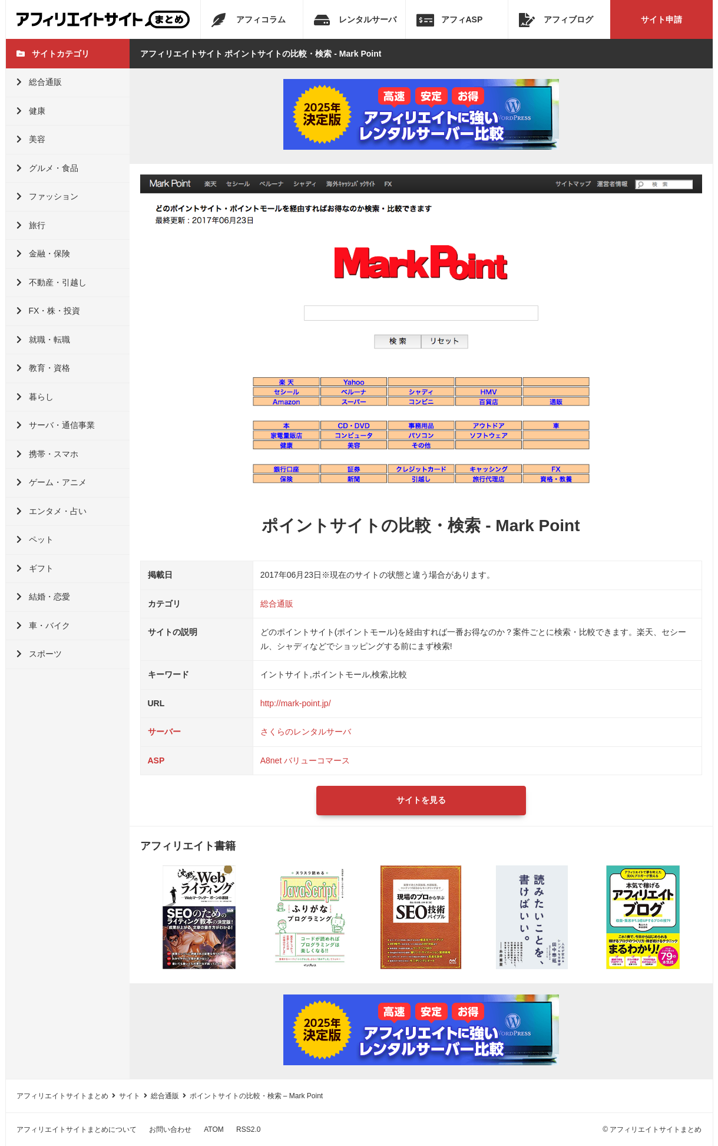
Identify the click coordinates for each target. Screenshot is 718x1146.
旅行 (30, 225)
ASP (156, 760)
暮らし (35, 396)
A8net (271, 760)
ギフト (35, 568)
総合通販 (39, 82)
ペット (35, 539)
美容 (30, 139)
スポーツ (39, 653)
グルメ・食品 (47, 168)
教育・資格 (43, 368)
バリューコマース (317, 760)
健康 (30, 111)
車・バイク (43, 625)
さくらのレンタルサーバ (305, 731)
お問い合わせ (170, 1129)
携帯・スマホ (47, 454)
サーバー (164, 731)
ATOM (214, 1129)
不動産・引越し (51, 282)
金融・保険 (43, 253)
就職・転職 (43, 339)
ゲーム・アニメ (51, 482)
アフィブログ (556, 20)
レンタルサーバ (355, 20)
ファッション (47, 196)
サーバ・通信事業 (55, 425)
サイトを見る (421, 800)
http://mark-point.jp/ (295, 703)
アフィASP (449, 20)
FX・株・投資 (48, 310)
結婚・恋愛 (43, 596)
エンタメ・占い (51, 511)
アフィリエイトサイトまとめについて (76, 1129)
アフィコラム (248, 20)
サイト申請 (661, 19)
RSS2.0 (248, 1129)
